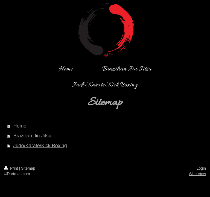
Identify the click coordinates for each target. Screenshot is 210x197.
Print (11, 168)
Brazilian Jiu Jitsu (32, 135)
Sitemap (28, 168)
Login (201, 168)
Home (20, 126)
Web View (197, 174)
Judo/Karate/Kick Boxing (40, 145)
